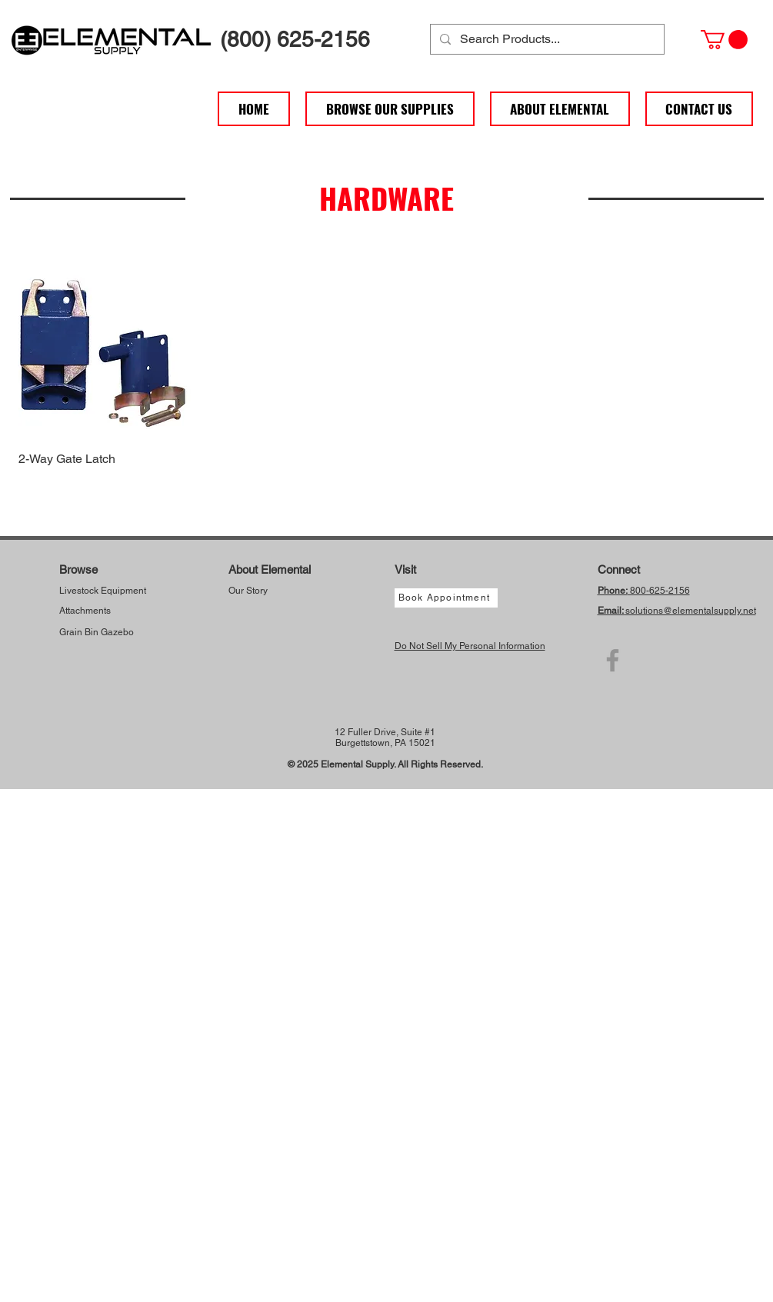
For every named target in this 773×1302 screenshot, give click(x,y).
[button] (724, 39)
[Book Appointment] (446, 598)
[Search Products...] (545, 39)
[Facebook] (613, 660)
